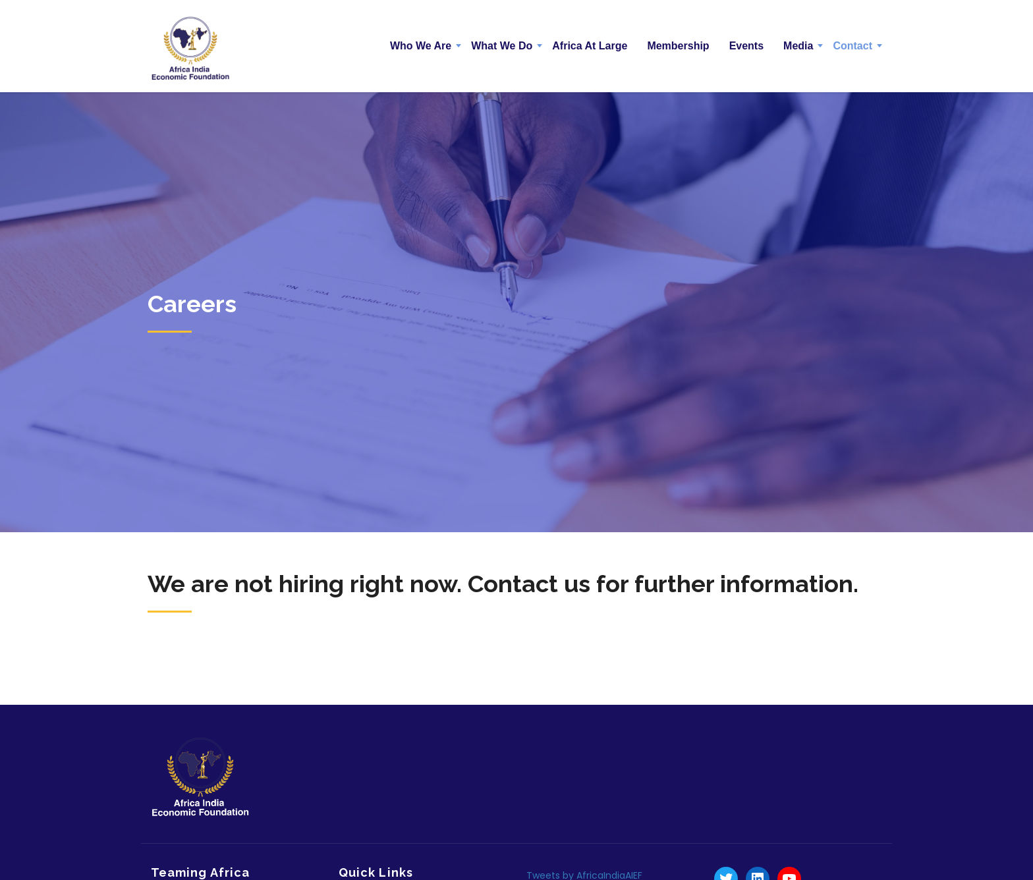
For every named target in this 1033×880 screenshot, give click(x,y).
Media (798, 45)
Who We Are (420, 45)
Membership (678, 45)
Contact (852, 45)
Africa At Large (589, 45)
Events (746, 45)
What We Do (501, 45)
